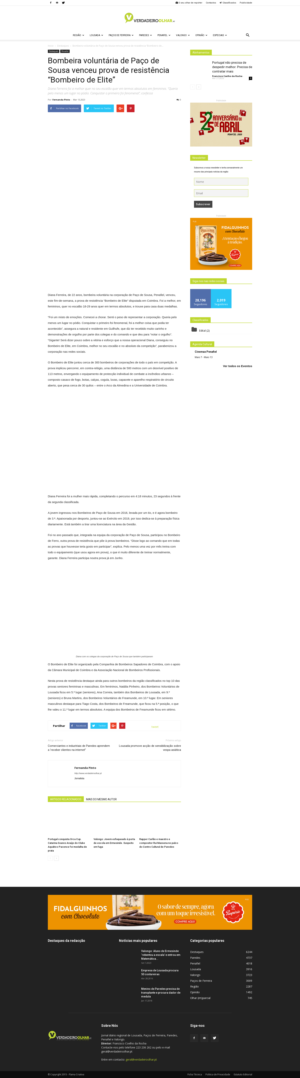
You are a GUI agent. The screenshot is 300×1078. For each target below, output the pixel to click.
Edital (202, 330)
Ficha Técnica (195, 1074)
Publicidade (246, 3)
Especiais (220, 35)
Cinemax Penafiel (206, 351)
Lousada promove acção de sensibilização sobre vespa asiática (150, 748)
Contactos (211, 3)
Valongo (183, 35)
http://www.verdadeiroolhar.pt (88, 773)
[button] (247, 35)
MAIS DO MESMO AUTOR (101, 799)
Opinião (201, 35)
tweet (155, 727)
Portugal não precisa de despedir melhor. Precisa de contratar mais (232, 67)
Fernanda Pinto (61, 99)
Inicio (51, 45)
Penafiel (163, 35)
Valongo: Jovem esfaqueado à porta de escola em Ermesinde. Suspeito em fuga (114, 843)
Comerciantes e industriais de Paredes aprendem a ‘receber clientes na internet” (79, 748)
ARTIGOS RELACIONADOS (66, 799)
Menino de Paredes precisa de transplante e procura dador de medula (160, 992)
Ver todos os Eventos (237, 366)
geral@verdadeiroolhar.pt (141, 1059)
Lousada (96, 35)
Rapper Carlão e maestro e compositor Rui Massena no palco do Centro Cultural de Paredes (158, 843)
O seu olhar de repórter (188, 3)
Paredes (145, 35)
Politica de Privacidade (217, 1074)
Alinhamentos (201, 52)
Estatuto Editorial (243, 1074)
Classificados (228, 3)
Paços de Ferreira (121, 35)
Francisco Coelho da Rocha (227, 76)
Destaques (53, 51)
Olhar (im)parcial (200, 998)
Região (78, 35)
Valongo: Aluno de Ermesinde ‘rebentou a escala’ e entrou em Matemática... (160, 955)
